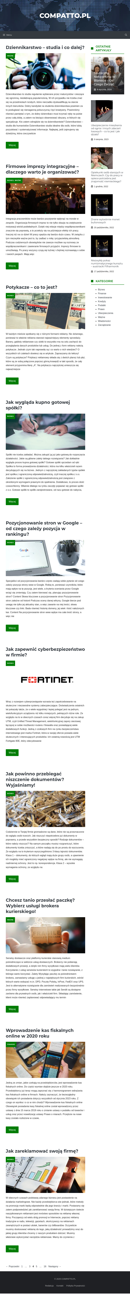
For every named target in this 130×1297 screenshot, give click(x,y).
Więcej (12, 145)
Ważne (10, 56)
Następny (54, 1266)
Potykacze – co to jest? (31, 287)
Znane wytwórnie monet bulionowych (105, 221)
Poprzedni (12, 1266)
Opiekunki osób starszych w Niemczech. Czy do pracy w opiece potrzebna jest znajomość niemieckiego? (107, 177)
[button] (126, 35)
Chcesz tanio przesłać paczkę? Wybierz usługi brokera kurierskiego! (40, 906)
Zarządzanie (104, 325)
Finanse (11, 1044)
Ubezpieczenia (105, 313)
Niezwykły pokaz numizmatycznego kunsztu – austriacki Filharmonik (107, 263)
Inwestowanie (105, 297)
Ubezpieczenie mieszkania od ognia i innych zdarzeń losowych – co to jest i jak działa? (106, 130)
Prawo (101, 309)
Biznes (10, 180)
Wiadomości (104, 321)
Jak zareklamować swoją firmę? (42, 1151)
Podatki (102, 305)
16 (45, 1266)
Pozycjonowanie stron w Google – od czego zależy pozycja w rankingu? (44, 528)
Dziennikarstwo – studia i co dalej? (45, 47)
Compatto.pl (65, 15)
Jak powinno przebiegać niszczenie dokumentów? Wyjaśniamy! (35, 779)
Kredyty (102, 301)
